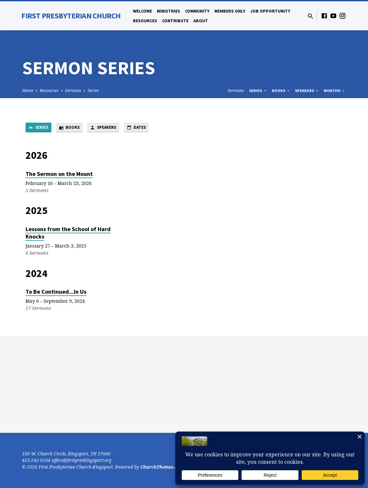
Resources (145, 21)
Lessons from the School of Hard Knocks (68, 233)
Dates (150, 128)
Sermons (73, 90)
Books (281, 90)
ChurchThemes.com (162, 467)
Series (93, 90)
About (200, 21)
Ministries (168, 11)
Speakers (307, 90)
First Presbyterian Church (70, 16)
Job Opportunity (270, 11)
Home (27, 90)
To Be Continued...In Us (56, 292)
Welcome (142, 11)
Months (335, 90)
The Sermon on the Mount (59, 174)
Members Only (229, 11)
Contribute (175, 21)
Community (197, 11)
